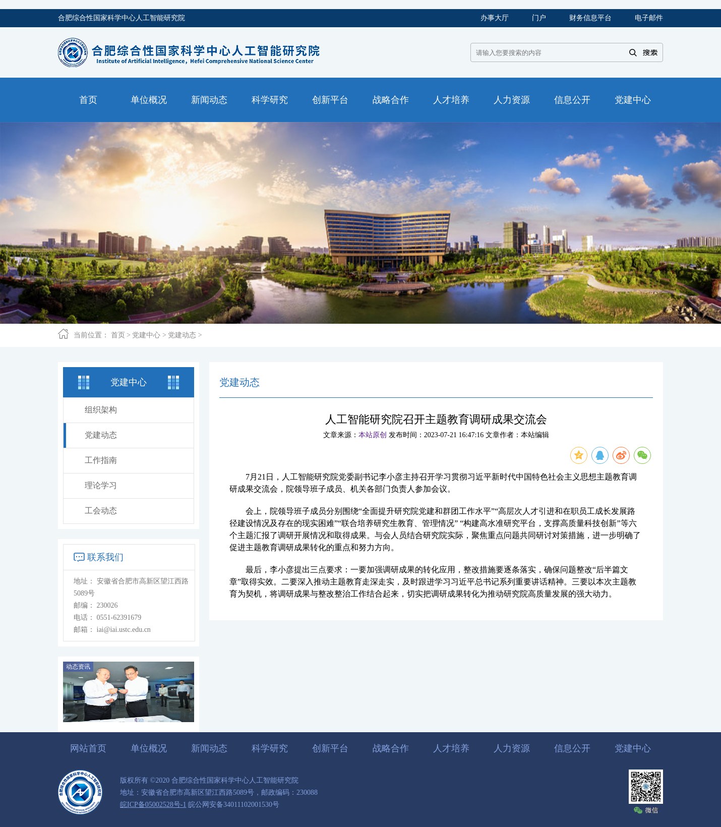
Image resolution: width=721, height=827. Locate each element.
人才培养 (451, 748)
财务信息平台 (590, 18)
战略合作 (391, 748)
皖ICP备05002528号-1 (153, 804)
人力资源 (512, 748)
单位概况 (149, 748)
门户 (539, 18)
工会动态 (101, 510)
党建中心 (146, 335)
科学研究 (270, 748)
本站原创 (372, 435)
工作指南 (101, 460)
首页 (118, 335)
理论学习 (101, 485)
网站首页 (88, 748)
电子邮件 (649, 18)
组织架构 (101, 409)
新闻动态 (209, 748)
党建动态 (182, 335)
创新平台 (330, 748)
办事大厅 (494, 18)
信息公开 (572, 748)
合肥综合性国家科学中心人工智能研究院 (121, 18)
